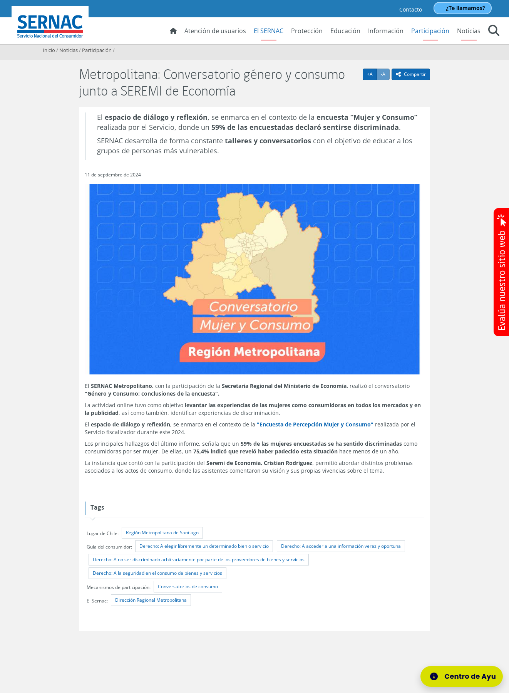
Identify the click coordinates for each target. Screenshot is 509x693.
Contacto (410, 9)
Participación (430, 31)
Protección (307, 31)
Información (386, 31)
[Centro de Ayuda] (466, 676)
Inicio (49, 50)
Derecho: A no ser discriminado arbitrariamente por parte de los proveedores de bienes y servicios (199, 559)
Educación (345, 31)
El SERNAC (268, 31)
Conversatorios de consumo (188, 586)
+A (372, 73)
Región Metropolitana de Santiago (162, 532)
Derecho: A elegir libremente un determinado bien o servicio (204, 546)
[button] (493, 31)
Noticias (469, 31)
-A (385, 73)
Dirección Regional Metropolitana (151, 600)
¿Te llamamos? (465, 8)
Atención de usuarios (215, 31)
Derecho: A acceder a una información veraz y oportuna (341, 546)
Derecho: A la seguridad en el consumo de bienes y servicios (157, 573)
